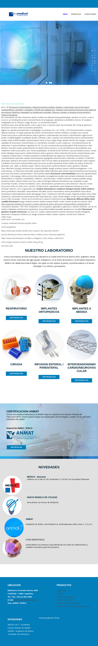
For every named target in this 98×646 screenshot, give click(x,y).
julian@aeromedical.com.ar (25, 600)
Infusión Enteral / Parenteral (68, 603)
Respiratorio (62, 590)
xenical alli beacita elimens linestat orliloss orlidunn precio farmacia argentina (33, 234)
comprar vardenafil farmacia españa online (19, 223)
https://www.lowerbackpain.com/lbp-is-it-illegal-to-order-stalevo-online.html (32, 238)
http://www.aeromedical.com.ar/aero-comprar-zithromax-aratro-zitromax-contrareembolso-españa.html (44, 204)
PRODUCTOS (76, 14)
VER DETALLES (16, 447)
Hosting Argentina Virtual (49, 618)
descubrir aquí (7, 246)
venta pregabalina (8, 227)
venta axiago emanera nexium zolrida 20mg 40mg (22, 242)
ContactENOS (90, 14)
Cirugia (59, 593)
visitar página (36, 125)
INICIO (65, 14)
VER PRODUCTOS (16, 318)
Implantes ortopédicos (66, 597)
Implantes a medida (65, 600)
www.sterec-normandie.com (13, 219)
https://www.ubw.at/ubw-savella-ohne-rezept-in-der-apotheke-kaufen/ (30, 231)
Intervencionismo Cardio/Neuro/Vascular (73, 606)
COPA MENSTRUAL (35, 540)
